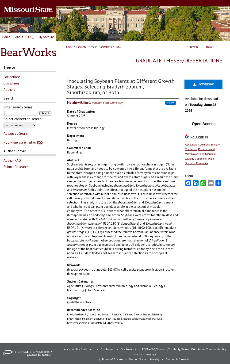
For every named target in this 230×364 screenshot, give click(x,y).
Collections (12, 77)
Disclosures (129, 349)
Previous (193, 46)
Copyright (151, 354)
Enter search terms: (18, 107)
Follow (170, 102)
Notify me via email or (23, 142)
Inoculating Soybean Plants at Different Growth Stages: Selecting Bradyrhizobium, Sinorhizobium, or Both (120, 87)
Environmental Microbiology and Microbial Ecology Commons (200, 154)
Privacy (138, 354)
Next (209, 46)
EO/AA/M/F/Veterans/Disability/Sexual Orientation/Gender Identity (184, 349)
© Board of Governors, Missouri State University (129, 359)
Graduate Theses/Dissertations (94, 47)
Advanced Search (17, 133)
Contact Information (178, 359)
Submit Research (16, 167)
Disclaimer (108, 349)
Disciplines (11, 83)
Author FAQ (12, 160)
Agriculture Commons (197, 144)
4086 (118, 47)
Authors (9, 89)
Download (203, 84)
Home (69, 47)
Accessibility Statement (79, 349)
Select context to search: (23, 119)
